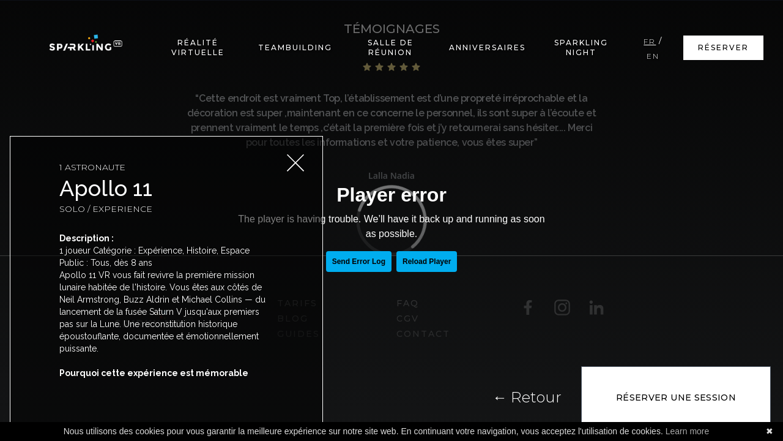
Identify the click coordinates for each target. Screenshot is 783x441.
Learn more (688, 431)
